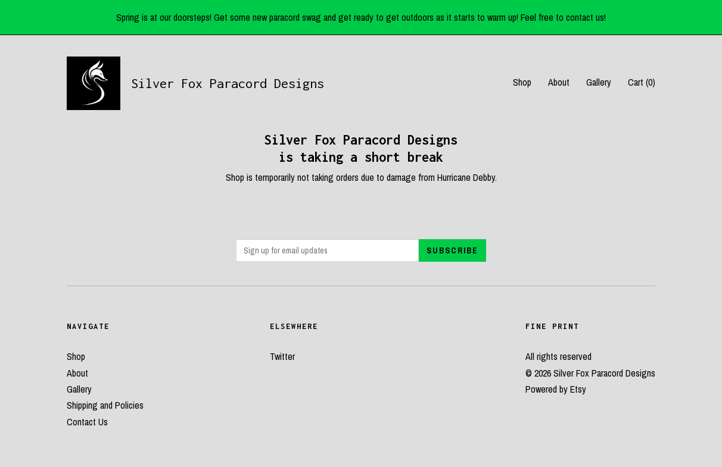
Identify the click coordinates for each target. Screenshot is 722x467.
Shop (522, 82)
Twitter (282, 356)
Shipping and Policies (105, 405)
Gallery (598, 82)
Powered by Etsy (555, 389)
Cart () (641, 82)
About (558, 82)
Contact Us (87, 421)
